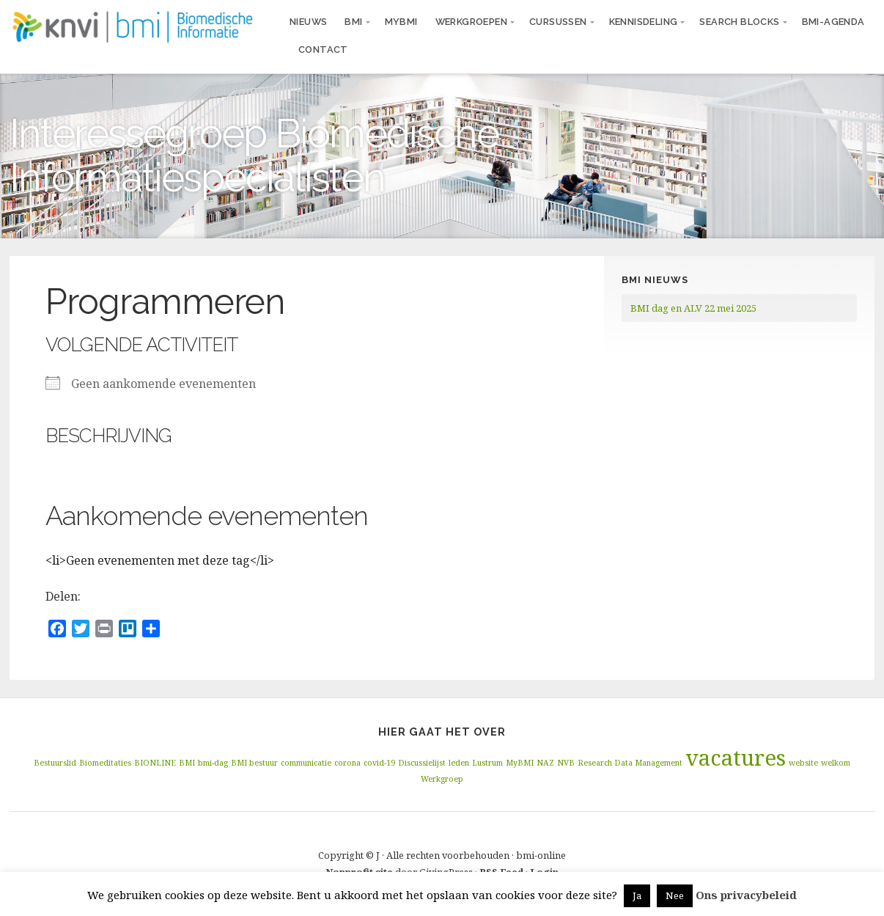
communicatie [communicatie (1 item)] (306, 763)
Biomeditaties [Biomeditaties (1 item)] (105, 763)
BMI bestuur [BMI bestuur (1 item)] (254, 763)
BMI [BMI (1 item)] (187, 763)
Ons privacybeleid (746, 894)
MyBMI (401, 21)
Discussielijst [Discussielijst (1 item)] (422, 763)
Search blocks (739, 21)
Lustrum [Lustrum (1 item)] (487, 763)
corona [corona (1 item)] (347, 763)
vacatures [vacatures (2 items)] (735, 757)
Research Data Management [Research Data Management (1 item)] (630, 763)
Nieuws (308, 21)
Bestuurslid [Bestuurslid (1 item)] (55, 763)
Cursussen (558, 21)
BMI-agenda (833, 21)
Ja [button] (637, 895)
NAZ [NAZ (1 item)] (545, 763)
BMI (353, 21)
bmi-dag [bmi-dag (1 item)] (213, 763)
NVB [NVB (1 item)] (566, 763)
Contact (323, 49)
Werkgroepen (471, 21)
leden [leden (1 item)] (459, 763)
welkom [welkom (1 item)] (835, 763)
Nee (675, 895)
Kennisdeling (643, 21)
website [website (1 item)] (803, 763)
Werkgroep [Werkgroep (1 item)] (442, 779)
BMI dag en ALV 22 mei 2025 (693, 308)
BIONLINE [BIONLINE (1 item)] (155, 763)
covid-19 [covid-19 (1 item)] (379, 763)
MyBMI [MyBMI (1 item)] (520, 763)
